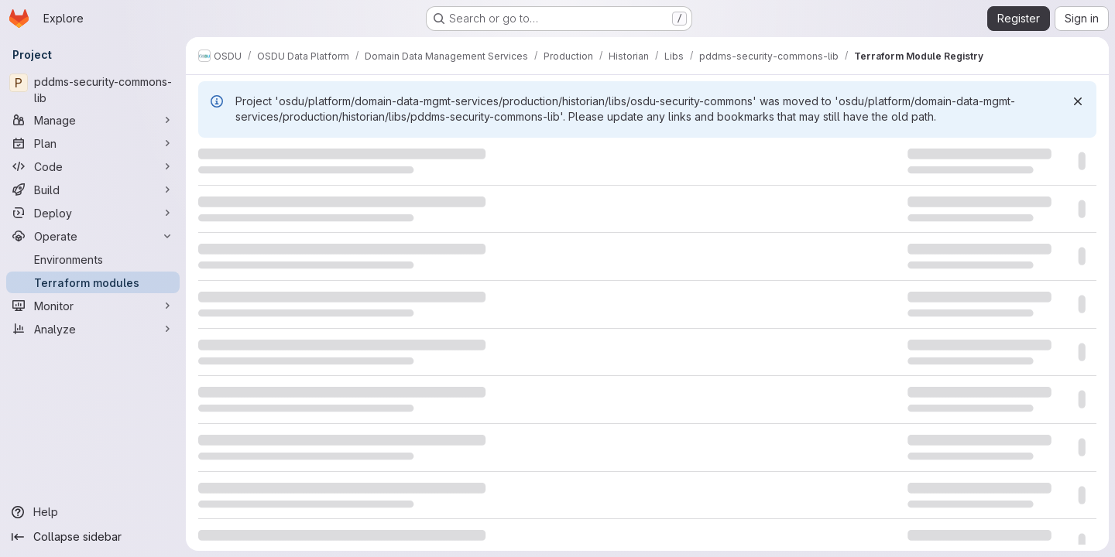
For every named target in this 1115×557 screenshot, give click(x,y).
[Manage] (93, 120)
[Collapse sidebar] (93, 537)
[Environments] (93, 259)
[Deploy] (93, 213)
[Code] (93, 166)
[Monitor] (93, 305)
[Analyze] (93, 329)
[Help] (93, 512)
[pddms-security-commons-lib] (93, 90)
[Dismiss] (1078, 101)
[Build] (93, 189)
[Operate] (93, 236)
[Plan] (93, 143)
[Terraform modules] (93, 282)
